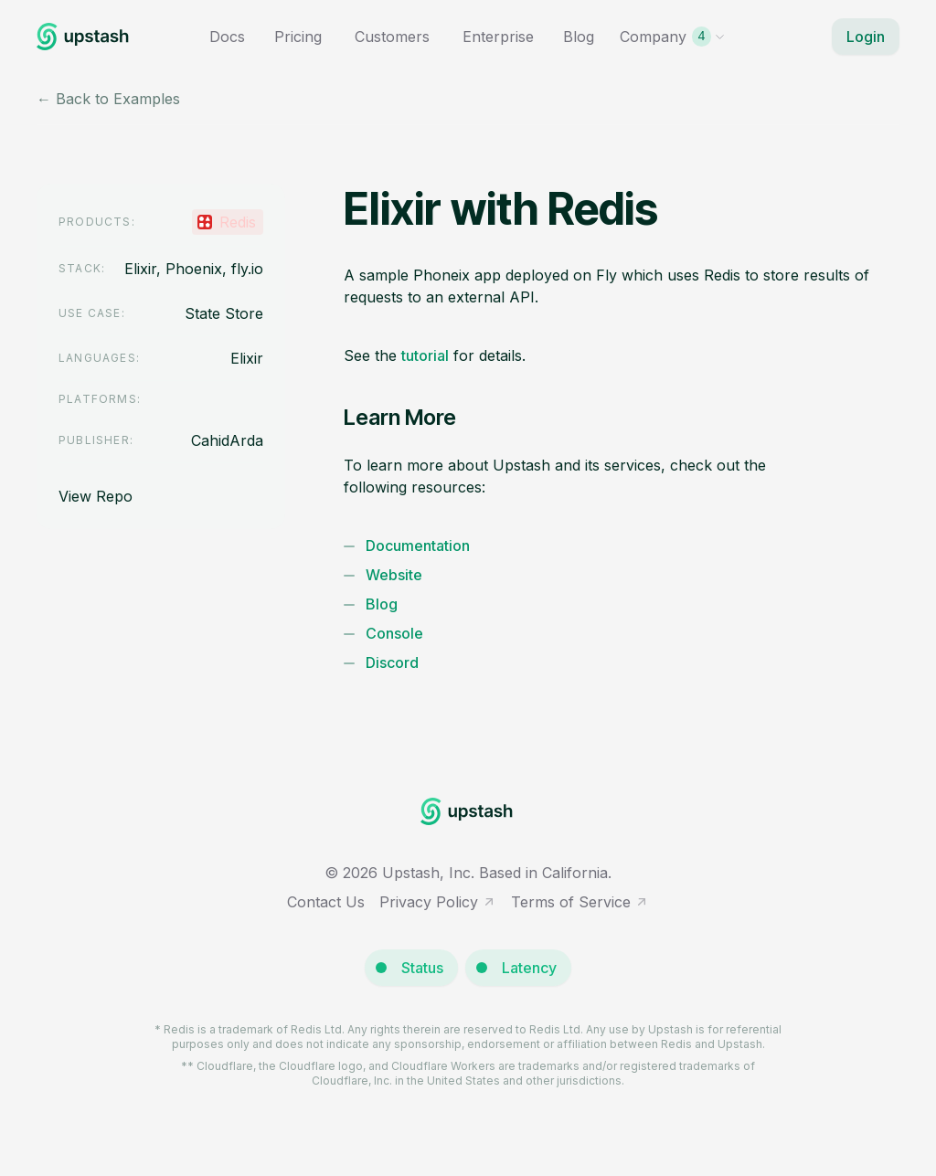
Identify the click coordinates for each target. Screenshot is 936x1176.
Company (673, 36)
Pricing (298, 36)
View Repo (95, 496)
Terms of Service (580, 902)
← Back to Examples (108, 99)
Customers (392, 36)
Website (394, 575)
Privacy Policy (437, 902)
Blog (578, 36)
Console (394, 633)
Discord (392, 662)
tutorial (425, 355)
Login (865, 36)
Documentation (418, 545)
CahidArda (227, 440)
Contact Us (326, 902)
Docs (227, 36)
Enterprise (498, 36)
